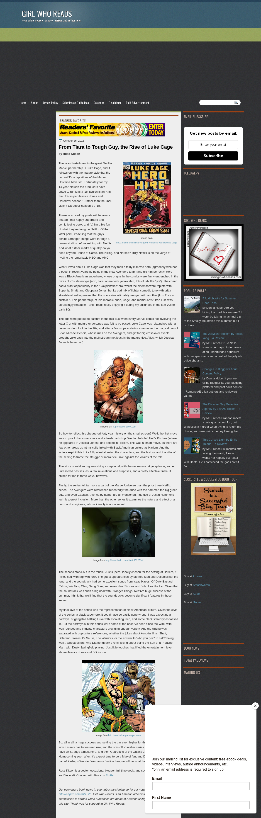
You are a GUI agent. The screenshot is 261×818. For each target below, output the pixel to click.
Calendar (98, 102)
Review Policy (50, 102)
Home (23, 102)
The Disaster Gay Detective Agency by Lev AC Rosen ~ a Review (221, 409)
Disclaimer (115, 102)
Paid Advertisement (137, 102)
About (34, 102)
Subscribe (213, 156)
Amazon (198, 576)
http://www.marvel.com (125, 426)
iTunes (197, 602)
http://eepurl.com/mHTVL (75, 794)
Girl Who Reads (47, 13)
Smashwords (201, 585)
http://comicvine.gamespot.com (124, 735)
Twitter (110, 775)
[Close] (255, 705)
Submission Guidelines (75, 102)
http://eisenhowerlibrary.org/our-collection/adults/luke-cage (146, 242)
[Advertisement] (130, 63)
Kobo (196, 593)
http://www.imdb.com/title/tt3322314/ (124, 560)
